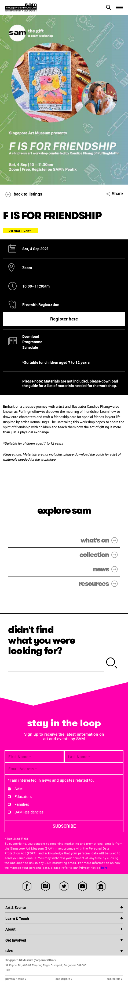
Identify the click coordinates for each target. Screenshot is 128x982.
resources (99, 583)
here (104, 868)
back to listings (21, 194)
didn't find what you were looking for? (41, 640)
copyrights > (64, 979)
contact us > (115, 979)
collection (99, 554)
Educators (23, 796)
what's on (100, 540)
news (106, 569)
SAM (18, 788)
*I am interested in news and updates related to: (51, 780)
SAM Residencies (28, 812)
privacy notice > (15, 979)
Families (21, 804)
